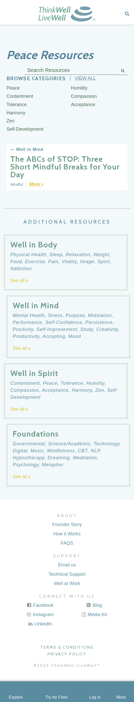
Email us (67, 564)
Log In (95, 697)
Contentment (19, 96)
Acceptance (83, 104)
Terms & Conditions (67, 647)
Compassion (84, 96)
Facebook (39, 605)
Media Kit (94, 614)
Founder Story (67, 524)
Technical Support (66, 574)
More (120, 697)
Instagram (40, 614)
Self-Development (24, 129)
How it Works (67, 533)
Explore (16, 697)
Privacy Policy (67, 654)
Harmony (15, 112)
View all (85, 78)
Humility (79, 88)
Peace (13, 88)
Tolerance (16, 104)
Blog (94, 605)
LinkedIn (40, 623)
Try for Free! (56, 697)
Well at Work (67, 583)
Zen (10, 120)
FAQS (67, 543)
